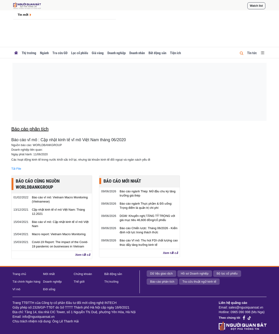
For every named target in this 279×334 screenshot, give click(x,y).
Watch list (256, 5)
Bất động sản (157, 53)
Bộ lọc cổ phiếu (227, 273)
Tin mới (23, 14)
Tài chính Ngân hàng (26, 281)
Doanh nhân (137, 53)
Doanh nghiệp (116, 53)
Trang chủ (19, 274)
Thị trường (29, 53)
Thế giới (79, 281)
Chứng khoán (83, 274)
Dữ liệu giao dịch (161, 273)
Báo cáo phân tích (162, 281)
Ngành (44, 53)
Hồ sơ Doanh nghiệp (195, 273)
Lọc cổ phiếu (79, 53)
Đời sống (49, 289)
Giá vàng (98, 53)
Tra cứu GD (59, 53)
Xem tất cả (82, 254)
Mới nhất (49, 274)
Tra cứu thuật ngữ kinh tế (199, 281)
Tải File (16, 168)
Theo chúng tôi (229, 317)
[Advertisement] (139, 92)
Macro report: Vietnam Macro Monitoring (58, 234)
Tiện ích (175, 53)
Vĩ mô (16, 289)
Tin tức (252, 53)
